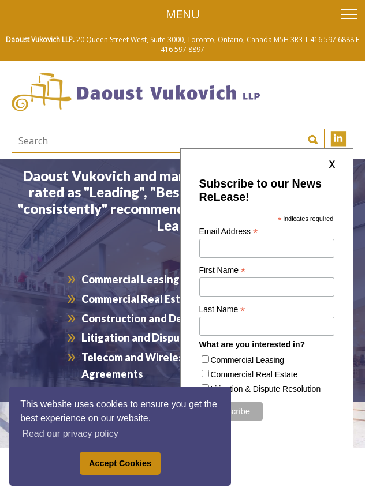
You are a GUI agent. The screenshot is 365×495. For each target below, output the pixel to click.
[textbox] (113, 141)
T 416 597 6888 (329, 39)
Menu (183, 14)
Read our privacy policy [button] (70, 433)
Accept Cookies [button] (120, 463)
